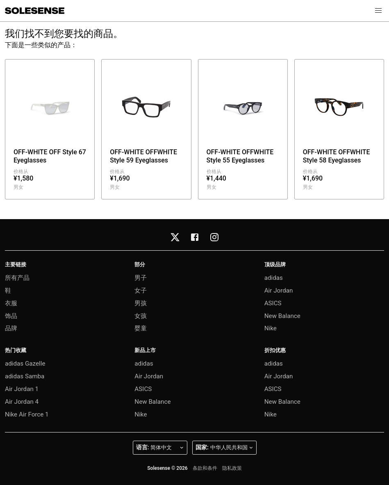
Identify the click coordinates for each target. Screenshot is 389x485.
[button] (378, 10)
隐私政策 (232, 468)
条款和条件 (205, 468)
